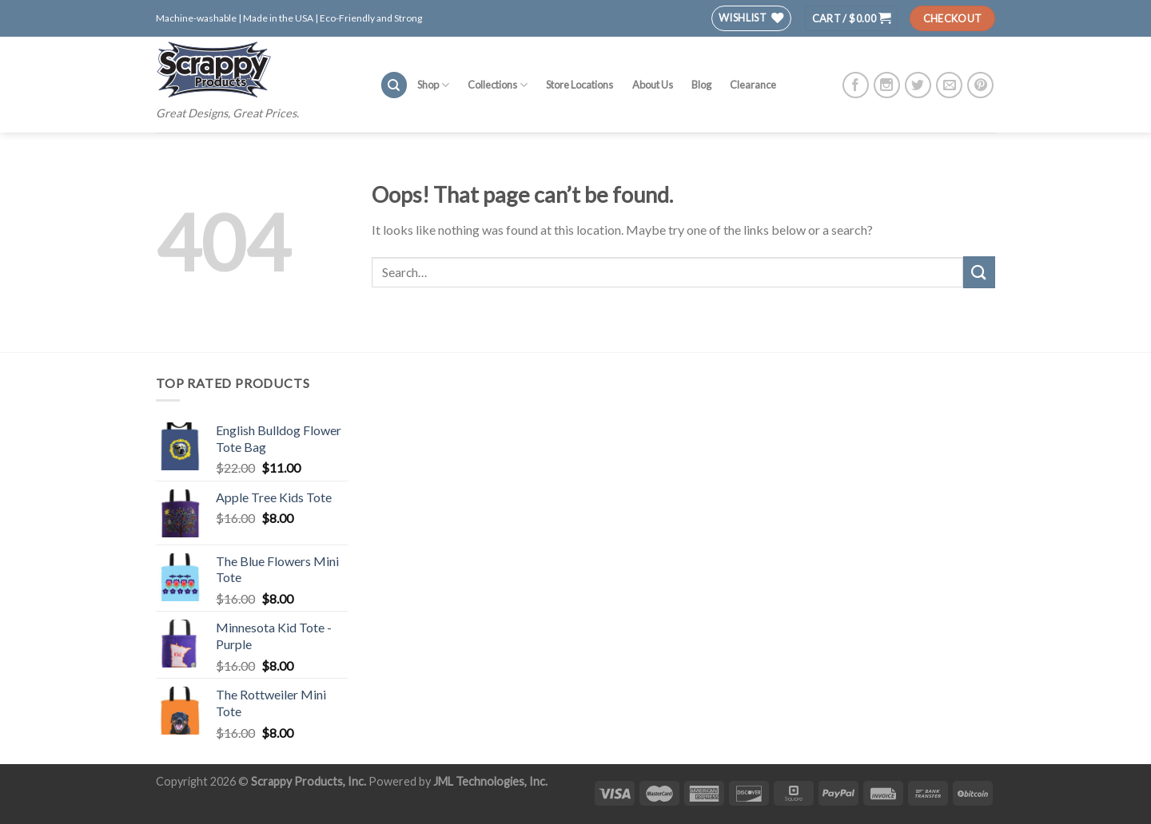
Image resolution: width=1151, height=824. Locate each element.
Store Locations (579, 84)
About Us (652, 84)
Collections (498, 85)
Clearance (753, 84)
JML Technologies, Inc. (490, 781)
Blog (701, 84)
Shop (433, 85)
